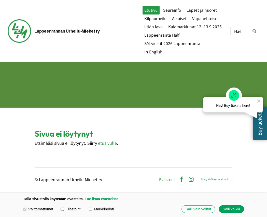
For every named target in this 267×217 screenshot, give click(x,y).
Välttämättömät (38, 209)
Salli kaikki (231, 209)
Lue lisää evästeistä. (102, 199)
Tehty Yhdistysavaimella (215, 179)
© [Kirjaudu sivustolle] (37, 179)
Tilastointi (71, 209)
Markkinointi (101, 209)
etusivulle (107, 143)
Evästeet (167, 180)
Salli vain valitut (198, 209)
